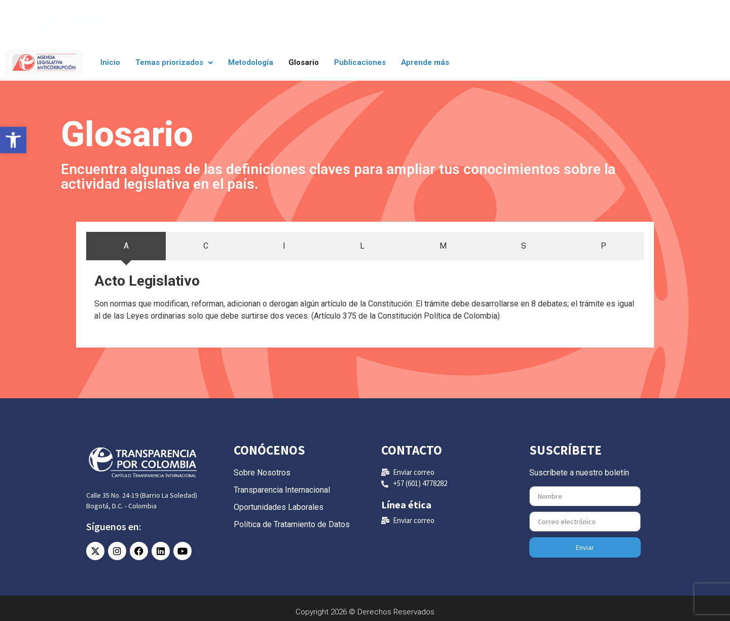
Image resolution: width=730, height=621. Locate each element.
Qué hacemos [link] (320, 22)
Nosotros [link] (445, 22)
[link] (13, 140)
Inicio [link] (275, 22)
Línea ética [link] (406, 504)
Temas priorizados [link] (174, 62)
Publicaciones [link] (383, 22)
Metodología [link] (250, 62)
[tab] (126, 246)
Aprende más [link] (425, 62)
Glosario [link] (303, 62)
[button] (174, 62)
